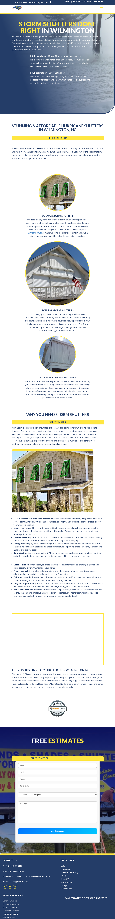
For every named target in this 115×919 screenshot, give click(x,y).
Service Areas (66, 885)
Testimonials (65, 872)
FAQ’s (62, 868)
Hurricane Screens (10, 916)
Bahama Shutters (10, 903)
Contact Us (65, 881)
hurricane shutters (35, 232)
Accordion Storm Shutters (57, 377)
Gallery (63, 878)
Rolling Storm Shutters (58, 310)
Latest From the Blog (69, 875)
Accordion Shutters (11, 910)
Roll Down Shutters (11, 907)
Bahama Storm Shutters (58, 215)
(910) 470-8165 (16, 869)
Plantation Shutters (11, 913)
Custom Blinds (66, 891)
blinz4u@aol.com (16, 874)
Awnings (63, 888)
